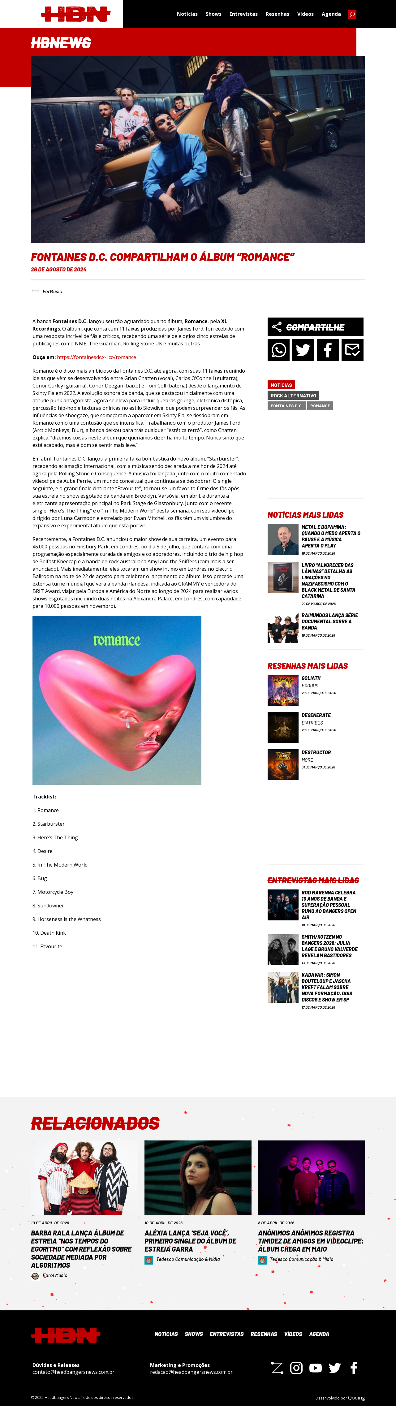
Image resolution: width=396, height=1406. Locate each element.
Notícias (187, 14)
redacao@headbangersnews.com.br (191, 1368)
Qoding (356, 1394)
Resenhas (277, 14)
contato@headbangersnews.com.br (73, 1368)
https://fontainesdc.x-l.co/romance (96, 353)
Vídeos (305, 14)
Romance (320, 402)
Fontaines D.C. (287, 402)
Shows (214, 14)
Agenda (331, 14)
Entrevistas (244, 14)
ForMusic (52, 288)
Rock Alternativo (293, 392)
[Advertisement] (316, 456)
